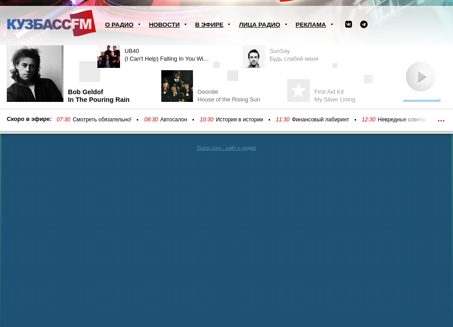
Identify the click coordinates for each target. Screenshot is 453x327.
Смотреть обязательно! (101, 119)
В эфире (209, 24)
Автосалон (173, 119)
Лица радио (259, 24)
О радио (119, 24)
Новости (164, 24)
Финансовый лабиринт (320, 119)
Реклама (311, 24)
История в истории (239, 119)
